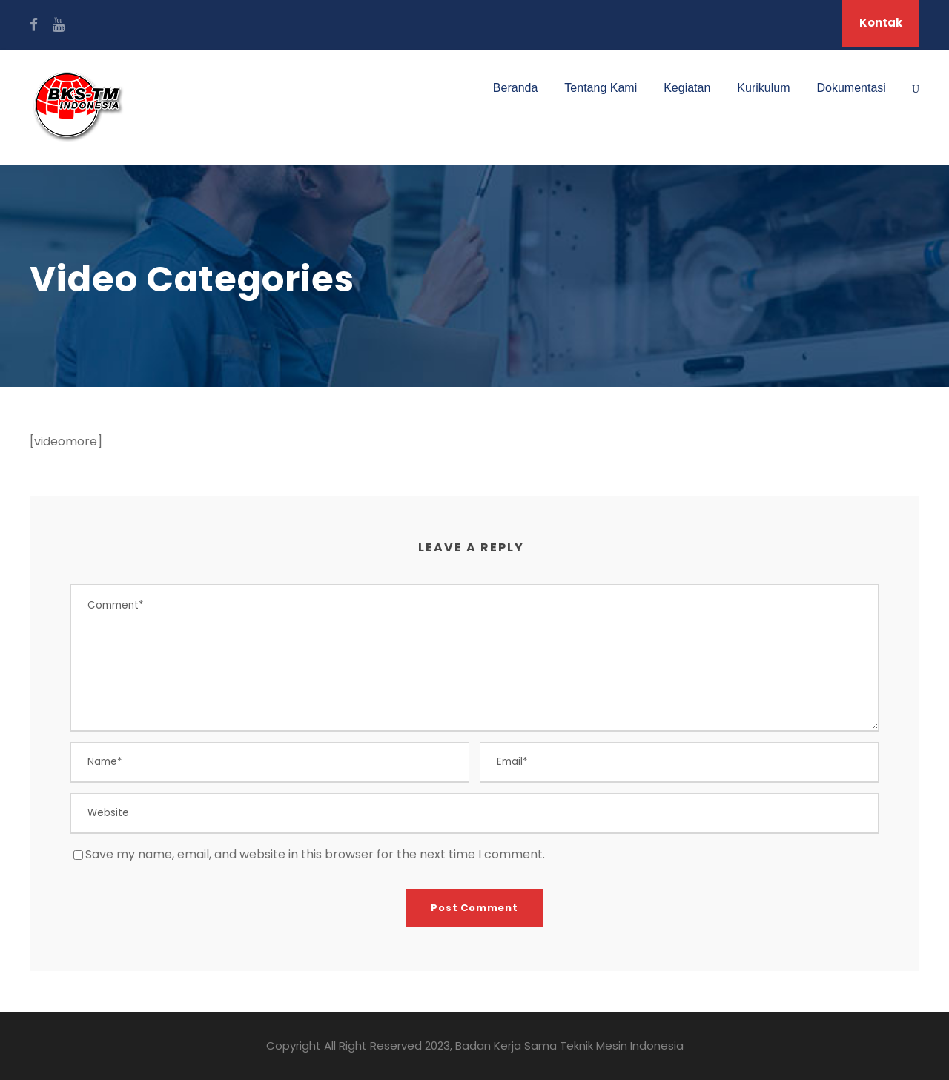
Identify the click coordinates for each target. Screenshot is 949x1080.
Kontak (880, 22)
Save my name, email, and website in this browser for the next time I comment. (315, 854)
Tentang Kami (600, 88)
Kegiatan (687, 88)
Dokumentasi (851, 88)
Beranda (515, 88)
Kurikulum (763, 88)
